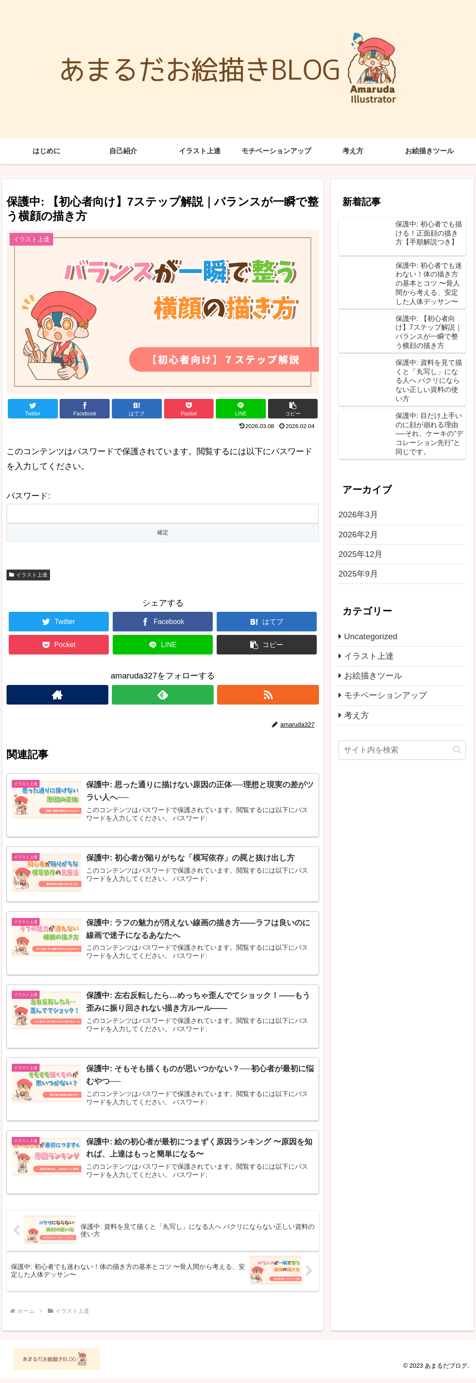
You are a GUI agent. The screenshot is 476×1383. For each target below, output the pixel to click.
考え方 (356, 715)
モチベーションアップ (385, 695)
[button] (457, 750)
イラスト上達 (28, 575)
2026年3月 (358, 514)
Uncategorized (371, 636)
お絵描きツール (373, 675)
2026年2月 (358, 534)
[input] (402, 750)
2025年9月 (358, 573)
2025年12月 (360, 554)
